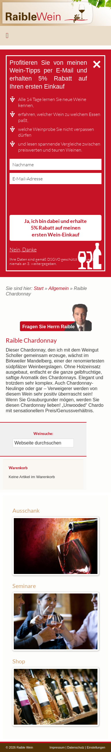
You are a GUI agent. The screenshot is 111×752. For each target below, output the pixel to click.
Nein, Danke (23, 250)
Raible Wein (55, 13)
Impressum (57, 747)
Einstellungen (96, 747)
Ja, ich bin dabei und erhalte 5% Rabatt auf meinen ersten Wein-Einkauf (55, 228)
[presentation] (53, 201)
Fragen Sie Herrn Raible (48, 326)
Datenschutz (75, 747)
